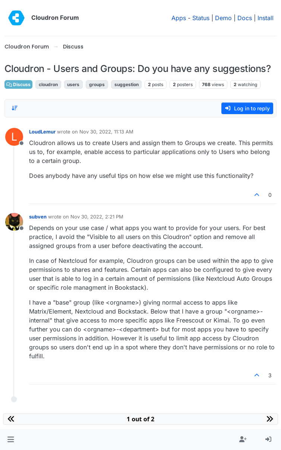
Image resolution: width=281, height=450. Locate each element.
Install (266, 18)
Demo (223, 18)
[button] (10, 439)
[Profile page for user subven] (14, 222)
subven (38, 217)
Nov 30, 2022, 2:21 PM (96, 217)
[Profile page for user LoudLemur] (14, 137)
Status (200, 18)
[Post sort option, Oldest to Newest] (14, 108)
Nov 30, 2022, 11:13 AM (106, 132)
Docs (244, 18)
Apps (178, 18)
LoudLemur (42, 132)
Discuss (18, 84)
